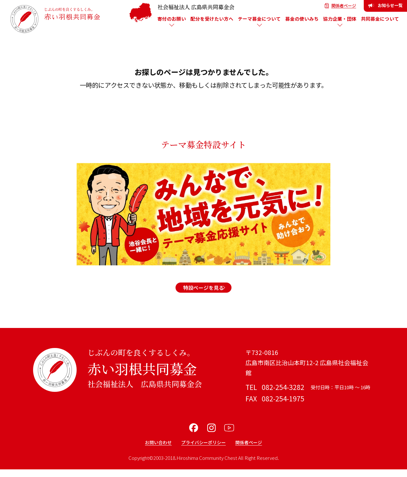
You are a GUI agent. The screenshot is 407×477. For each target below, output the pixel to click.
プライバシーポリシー (203, 449)
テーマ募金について (259, 18)
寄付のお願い (171, 18)
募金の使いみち (302, 18)
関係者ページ (340, 5)
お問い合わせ (151, 449)
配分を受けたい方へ (211, 18)
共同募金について (380, 18)
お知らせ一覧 (385, 5)
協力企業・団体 (339, 18)
